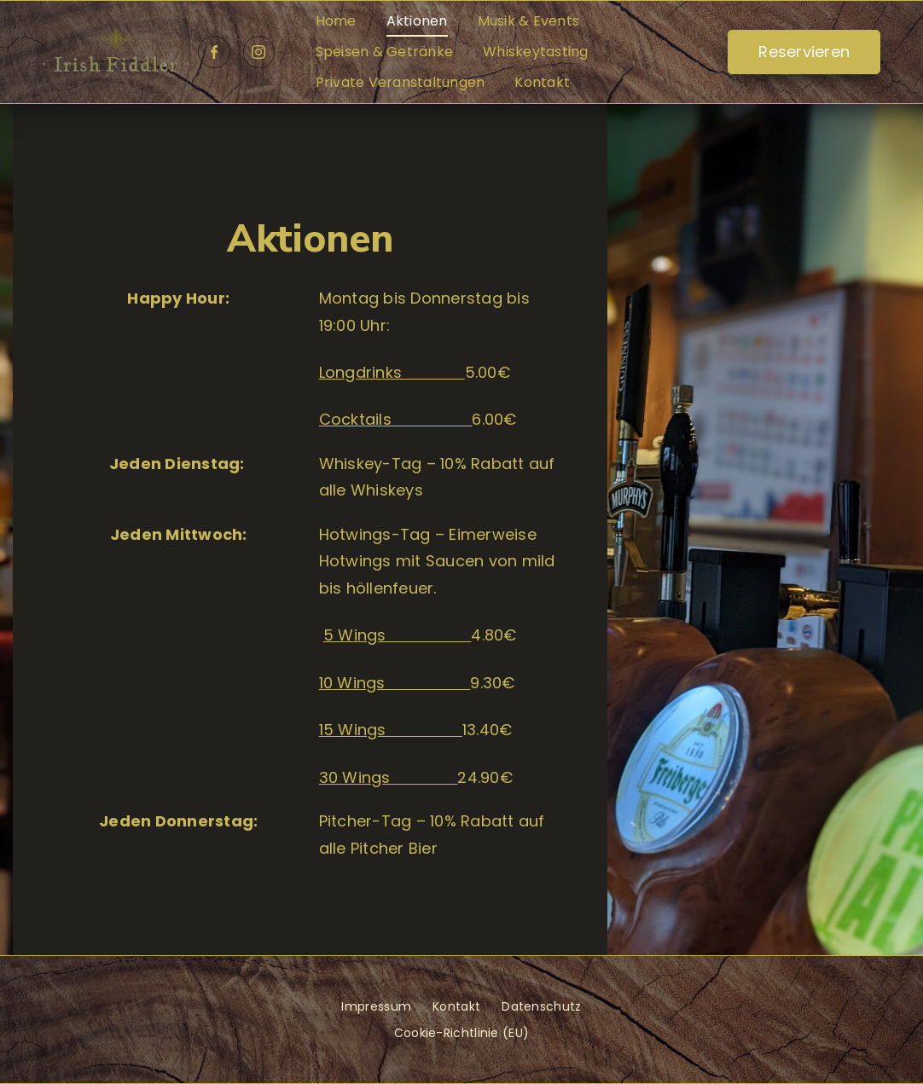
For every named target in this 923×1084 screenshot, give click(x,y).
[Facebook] (214, 52)
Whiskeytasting (536, 51)
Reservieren (804, 51)
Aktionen (417, 21)
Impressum (376, 1006)
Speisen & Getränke (385, 51)
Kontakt (542, 82)
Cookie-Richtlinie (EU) (462, 1033)
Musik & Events (529, 21)
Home (336, 21)
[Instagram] (259, 52)
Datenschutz (541, 1006)
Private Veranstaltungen (400, 82)
